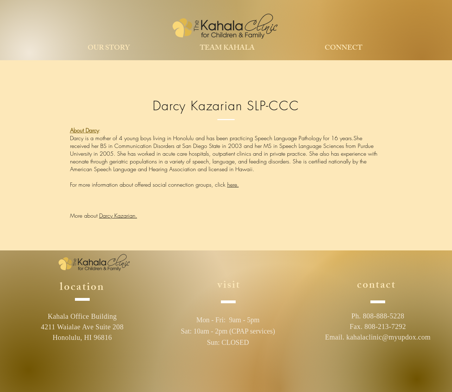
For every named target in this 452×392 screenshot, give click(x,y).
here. (233, 184)
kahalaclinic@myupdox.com (388, 337)
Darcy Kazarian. (118, 215)
